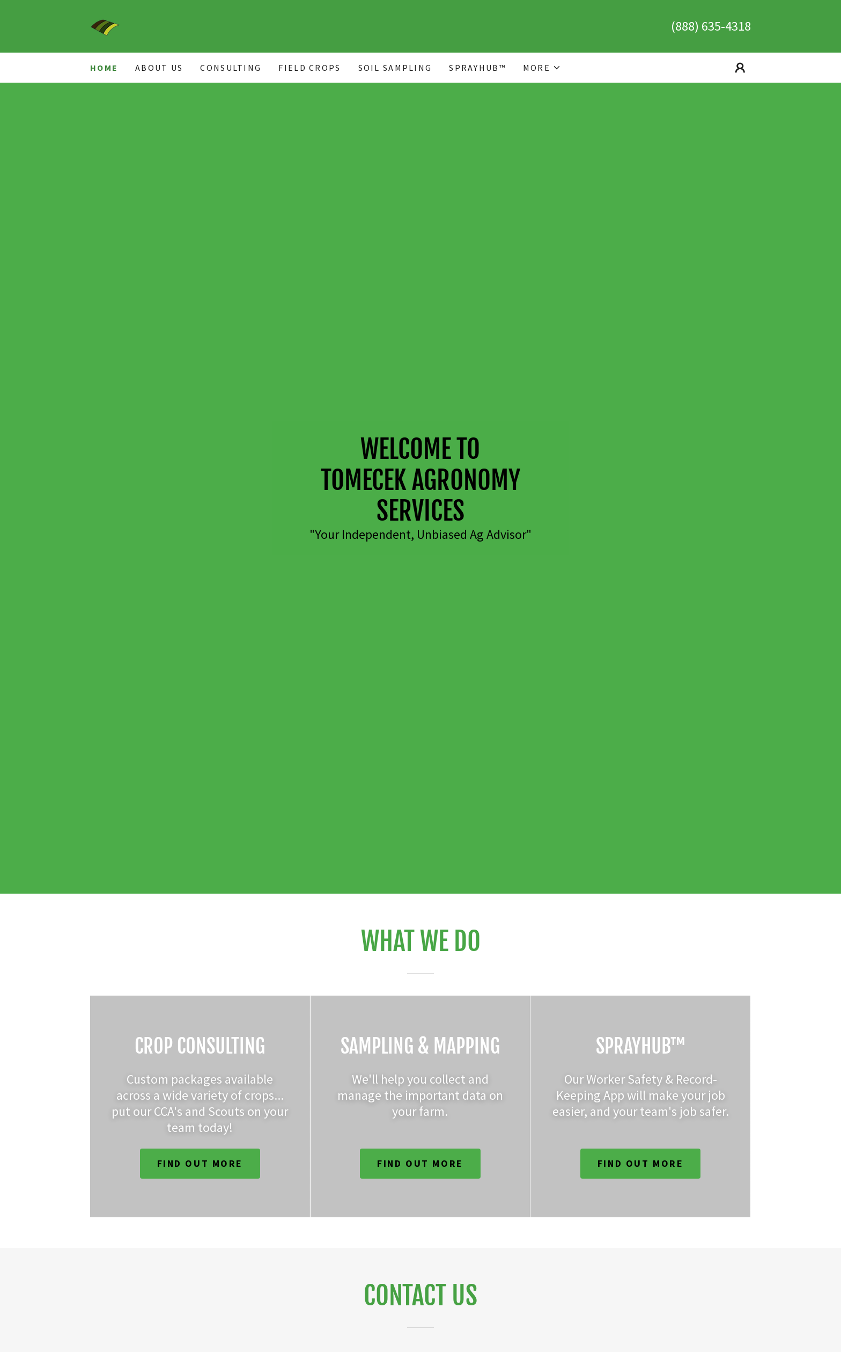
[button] (542, 67)
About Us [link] (159, 67)
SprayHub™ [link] (477, 67)
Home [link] (104, 67)
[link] (105, 25)
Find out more (200, 1163)
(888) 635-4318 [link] (711, 26)
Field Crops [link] (309, 67)
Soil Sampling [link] (395, 67)
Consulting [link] (230, 67)
